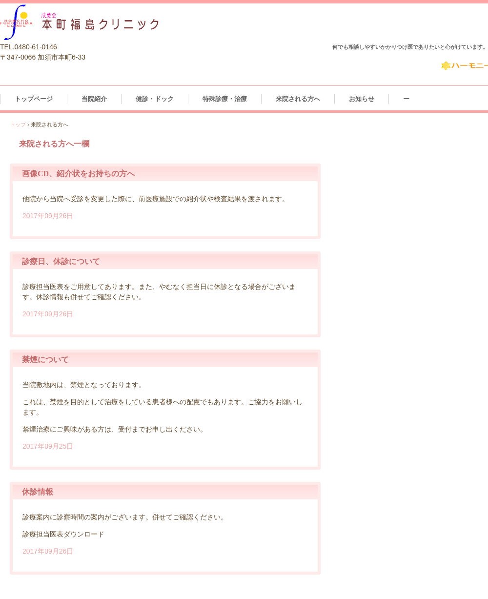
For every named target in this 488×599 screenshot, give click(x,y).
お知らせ (361, 99)
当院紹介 (94, 99)
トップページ (34, 99)
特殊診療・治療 (225, 99)
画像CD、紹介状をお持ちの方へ (78, 173)
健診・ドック (155, 99)
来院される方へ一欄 (54, 144)
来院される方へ (298, 99)
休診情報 (37, 492)
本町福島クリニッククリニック (116, 21)
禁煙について (45, 359)
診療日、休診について (61, 261)
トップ (18, 124)
